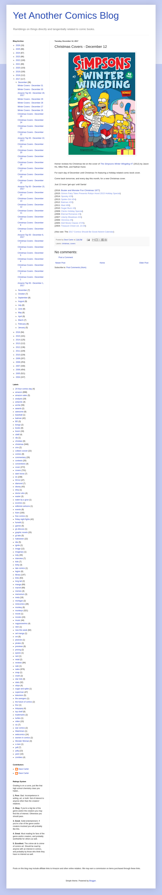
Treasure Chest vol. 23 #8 (73, 226)
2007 (18, 366)
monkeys (19, 610)
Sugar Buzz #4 (68, 208)
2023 (18, 56)
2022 (18, 60)
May (20, 312)
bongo (18, 425)
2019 (18, 72)
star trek (18, 679)
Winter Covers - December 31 (30, 85)
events (18, 509)
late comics (20, 568)
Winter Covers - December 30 (30, 89)
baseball (18, 415)
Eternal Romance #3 (70, 214)
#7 (116, 164)
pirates (18, 643)
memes (18, 591)
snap (17, 672)
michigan (19, 601)
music (17, 620)
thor (17, 705)
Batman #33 (66, 202)
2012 (18, 347)
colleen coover (21, 451)
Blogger (92, 881)
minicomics (20, 604)
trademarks (20, 715)
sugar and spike (22, 689)
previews (19, 646)
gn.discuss (19, 529)
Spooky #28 (66, 196)
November (23, 290)
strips (17, 685)
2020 (18, 68)
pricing (18, 650)
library (18, 575)
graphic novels (21, 532)
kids (17, 562)
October (22, 294)
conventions (20, 464)
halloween (19, 539)
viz (16, 725)
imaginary (19, 552)
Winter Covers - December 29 (30, 99)
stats (17, 682)
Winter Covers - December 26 (30, 110)
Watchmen (19, 731)
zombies (18, 757)
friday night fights (22, 519)
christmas (65, 243)
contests (18, 460)
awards (18, 408)
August (21, 301)
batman (18, 418)
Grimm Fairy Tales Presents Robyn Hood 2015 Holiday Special (90, 193)
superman (19, 692)
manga (18, 584)
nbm (17, 627)
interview (19, 558)
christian (18, 441)
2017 (18, 79)
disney (18, 487)
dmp (17, 490)
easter (18, 496)
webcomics (20, 734)
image (18, 549)
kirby (17, 565)
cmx (17, 447)
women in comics (22, 738)
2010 (18, 355)
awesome (19, 412)
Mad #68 (65, 205)
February (22, 324)
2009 (18, 358)
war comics (20, 728)
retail (17, 659)
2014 (18, 340)
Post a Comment (66, 257)
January (22, 327)
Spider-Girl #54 (68, 199)
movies (18, 617)
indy (17, 555)
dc (16, 477)
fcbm (17, 513)
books (17, 428)
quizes (18, 653)
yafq (17, 751)
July (20, 305)
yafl (16, 747)
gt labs (18, 535)
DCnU (18, 480)
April (20, 316)
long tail (18, 581)
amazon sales (21, 395)
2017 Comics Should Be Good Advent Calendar (91, 232)
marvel (18, 588)
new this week (21, 630)
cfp (16, 438)
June (20, 309)
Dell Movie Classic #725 (72, 223)
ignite (17, 545)
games (18, 526)
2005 (18, 373)
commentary (20, 457)
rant (17, 656)
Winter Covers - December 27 (30, 107)
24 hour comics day (23, 389)
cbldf (17, 434)
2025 (18, 49)
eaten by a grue (22, 500)
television (19, 695)
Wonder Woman (22, 741)
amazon (18, 392)
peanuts (18, 640)
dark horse (19, 474)
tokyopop (19, 708)
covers (72, 243)
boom (17, 431)
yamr (17, 754)
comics (18, 454)
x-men (18, 744)
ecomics (18, 503)
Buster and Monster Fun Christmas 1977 (80, 190)
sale (17, 666)
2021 (18, 64)
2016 (18, 332)
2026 (18, 45)
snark (17, 676)
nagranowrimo (21, 623)
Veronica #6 (66, 220)
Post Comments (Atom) (76, 267)
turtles (18, 718)
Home (102, 263)
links (17, 578)
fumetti (18, 522)
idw (16, 542)
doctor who (20, 493)
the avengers (20, 698)
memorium (19, 594)
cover (17, 467)
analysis (18, 399)
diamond (19, 483)
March (21, 320)
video (17, 721)
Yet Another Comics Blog (66, 15)
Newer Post (60, 263)
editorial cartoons (22, 506)
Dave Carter (23, 769)
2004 (18, 377)
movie (17, 614)
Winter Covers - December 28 (30, 103)
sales (17, 669)
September (23, 298)
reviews (18, 663)
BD (16, 421)
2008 (18, 362)
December (23, 82)
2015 (18, 336)
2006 (18, 370)
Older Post (143, 263)
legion (17, 571)
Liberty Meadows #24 (71, 217)
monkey (18, 607)
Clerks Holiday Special (71, 211)
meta (17, 597)
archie (18, 405)
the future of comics (23, 702)
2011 (18, 351)
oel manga (19, 633)
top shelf (18, 712)
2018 (18, 75)
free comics (20, 516)
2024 (18, 53)
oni (16, 637)
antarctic (18, 402)
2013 (18, 343)
